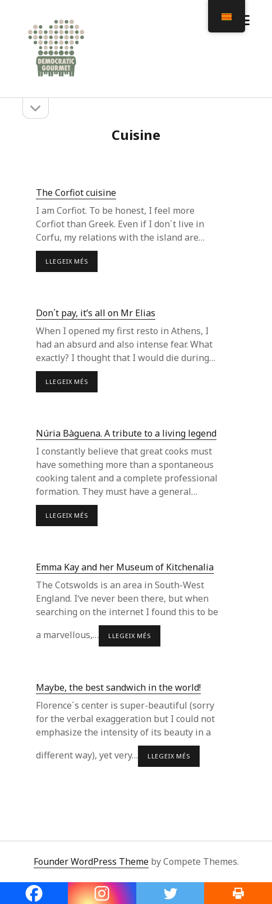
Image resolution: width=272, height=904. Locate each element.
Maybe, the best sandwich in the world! (118, 687)
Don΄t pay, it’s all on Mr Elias (95, 313)
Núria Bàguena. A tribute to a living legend (126, 433)
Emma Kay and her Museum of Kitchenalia (125, 567)
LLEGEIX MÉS (71, 264)
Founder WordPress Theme (91, 861)
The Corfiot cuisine (76, 192)
